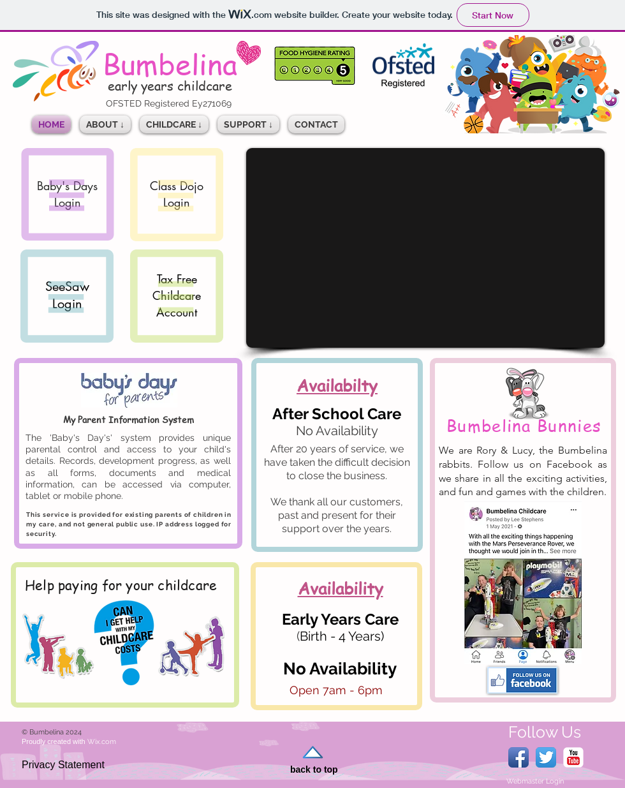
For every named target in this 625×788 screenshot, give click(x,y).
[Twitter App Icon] (546, 757)
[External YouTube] (425, 248)
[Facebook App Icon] (518, 757)
